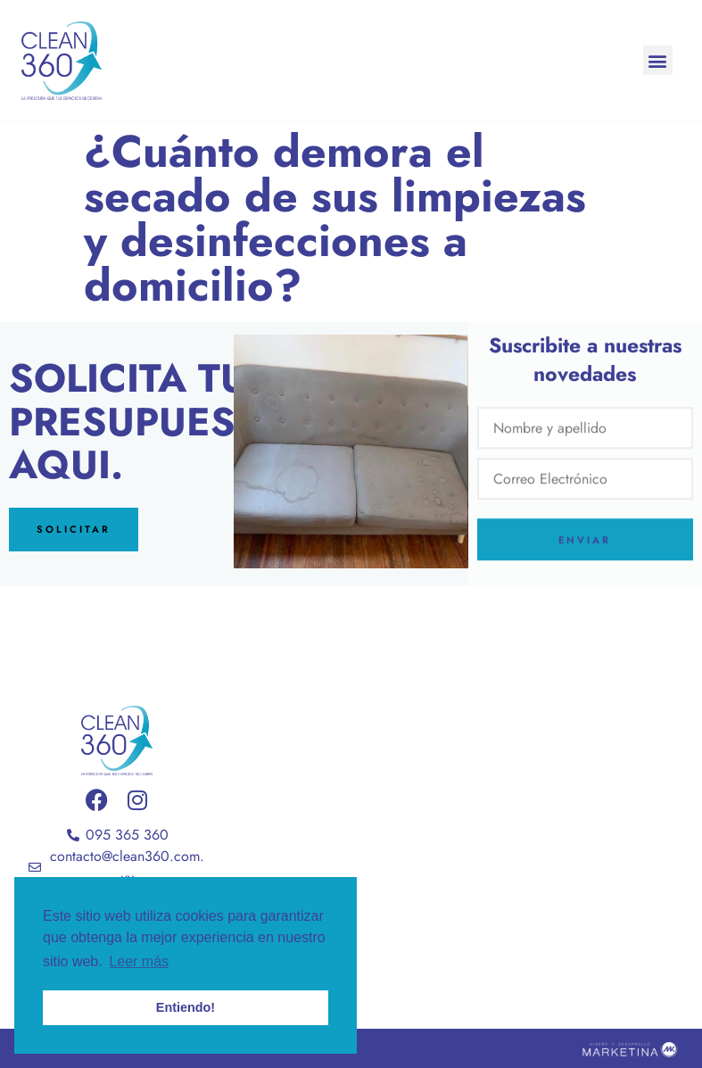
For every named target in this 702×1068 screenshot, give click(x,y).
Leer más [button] (139, 961)
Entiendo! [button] (185, 1007)
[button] (658, 60)
